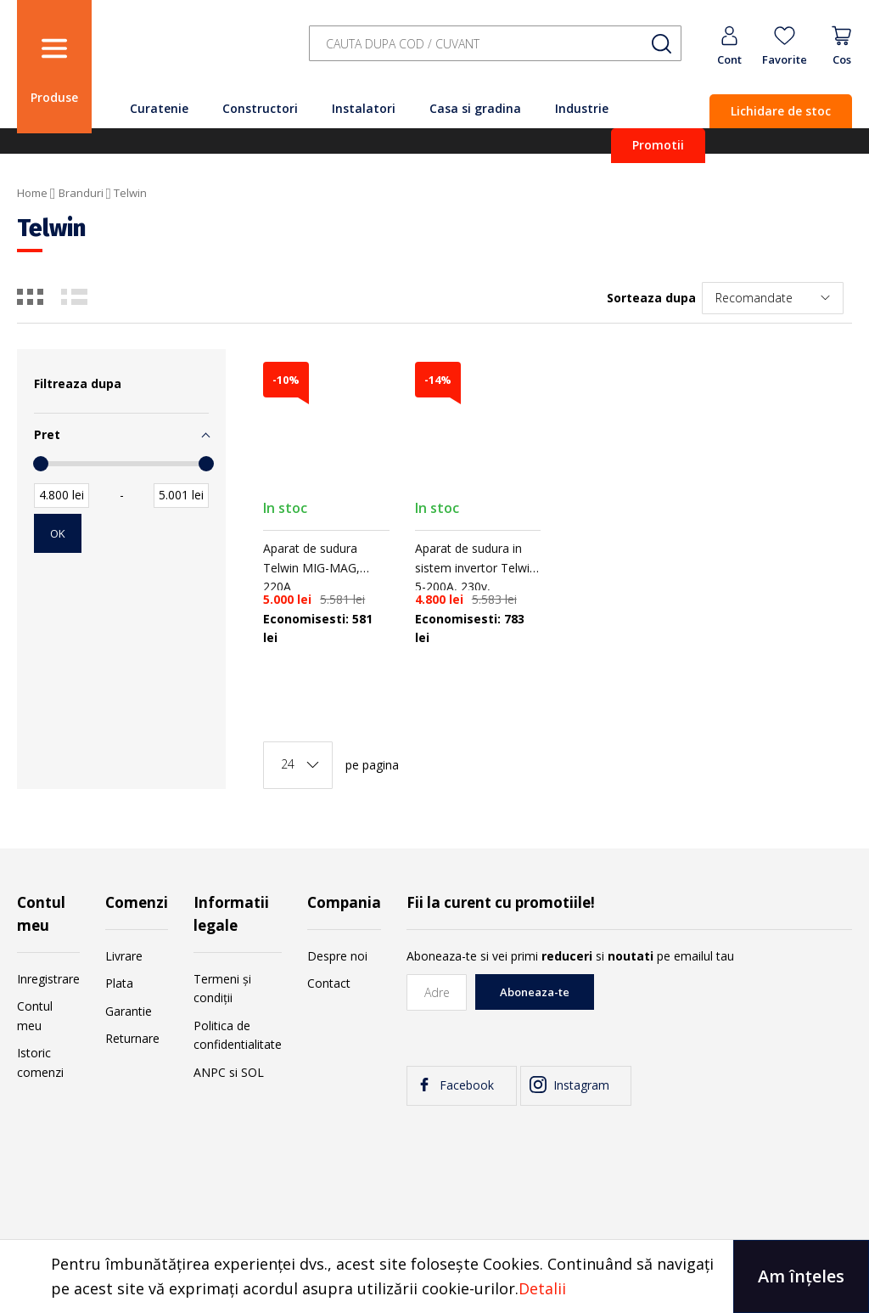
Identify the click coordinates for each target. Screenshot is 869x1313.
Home (32, 192)
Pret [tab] (47, 434)
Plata (119, 983)
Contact (328, 983)
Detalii (542, 1288)
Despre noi (337, 956)
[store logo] (195, 53)
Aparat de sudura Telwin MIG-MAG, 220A (311, 567)
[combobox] (495, 43)
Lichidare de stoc (781, 111)
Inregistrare (48, 979)
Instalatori (363, 108)
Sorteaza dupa (651, 298)
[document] (434, 1276)
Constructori (260, 108)
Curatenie (159, 108)
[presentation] (723, 1007)
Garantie (128, 1011)
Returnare (132, 1038)
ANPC (209, 1072)
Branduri (81, 192)
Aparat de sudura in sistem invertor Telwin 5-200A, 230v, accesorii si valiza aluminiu (475, 586)
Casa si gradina (475, 108)
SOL (252, 1072)
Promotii (658, 145)
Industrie (581, 108)
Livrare (124, 956)
